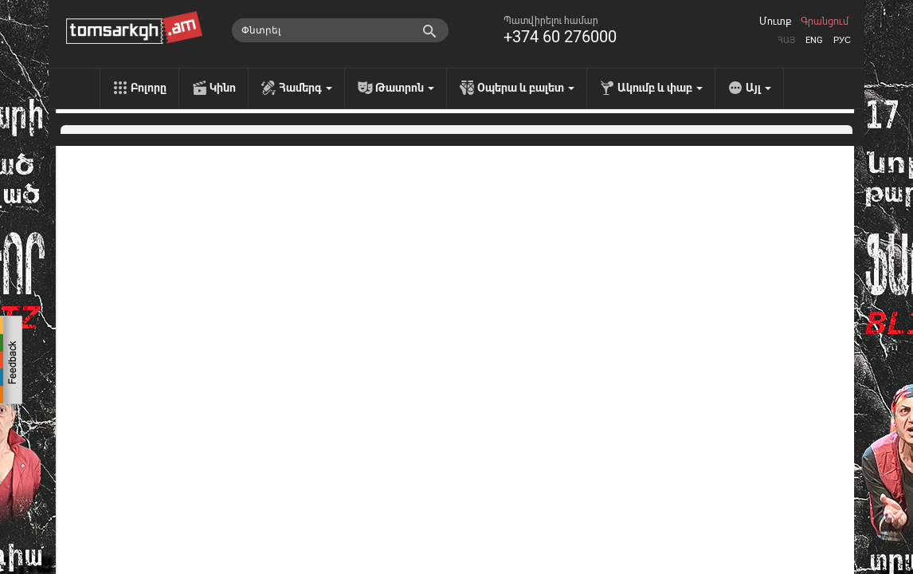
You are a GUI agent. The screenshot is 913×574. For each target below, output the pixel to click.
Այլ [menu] (758, 87)
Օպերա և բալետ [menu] (525, 87)
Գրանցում (824, 21)
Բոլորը (149, 87)
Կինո (223, 87)
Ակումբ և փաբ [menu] (660, 87)
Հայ (786, 40)
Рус (842, 40)
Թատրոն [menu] (404, 87)
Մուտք (775, 21)
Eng (814, 40)
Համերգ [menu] (305, 87)
